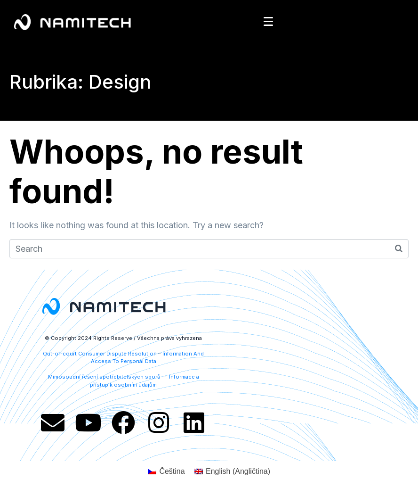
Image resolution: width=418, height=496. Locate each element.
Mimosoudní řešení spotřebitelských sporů (105, 376)
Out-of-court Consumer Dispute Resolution (100, 353)
